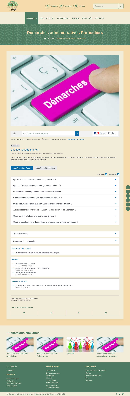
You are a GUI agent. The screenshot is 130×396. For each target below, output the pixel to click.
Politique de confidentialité (56, 394)
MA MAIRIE (32, 18)
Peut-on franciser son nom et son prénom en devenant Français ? (38, 253)
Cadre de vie (50, 370)
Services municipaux (13, 383)
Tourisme (89, 380)
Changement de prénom (76, 139)
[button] (65, 180)
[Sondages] (80, 344)
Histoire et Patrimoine (93, 375)
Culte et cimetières (53, 388)
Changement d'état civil (58, 139)
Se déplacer (50, 375)
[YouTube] (79, 6)
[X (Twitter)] (51, 312)
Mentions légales (40, 394)
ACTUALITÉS (87, 18)
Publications (10, 381)
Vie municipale (11, 386)
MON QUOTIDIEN (48, 18)
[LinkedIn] (105, 312)
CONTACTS (99, 18)
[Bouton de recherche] (120, 6)
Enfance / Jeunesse (53, 373)
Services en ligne (12, 378)
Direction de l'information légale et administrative (25, 298)
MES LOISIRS (63, 18)
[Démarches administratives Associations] (20, 344)
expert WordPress (27, 394)
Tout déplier (114, 174)
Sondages (70, 353)
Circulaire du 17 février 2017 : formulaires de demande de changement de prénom (44, 285)
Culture (88, 373)
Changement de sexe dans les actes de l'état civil (32, 268)
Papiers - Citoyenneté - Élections (37, 139)
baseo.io (28, 300)
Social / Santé (51, 380)
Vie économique (52, 385)
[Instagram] (65, 6)
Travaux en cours (52, 383)
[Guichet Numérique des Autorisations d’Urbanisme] (110, 344)
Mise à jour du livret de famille (26, 272)
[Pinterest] (78, 312)
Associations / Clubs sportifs (96, 370)
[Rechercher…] (105, 6)
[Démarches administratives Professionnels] (50, 344)
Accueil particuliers (17, 139)
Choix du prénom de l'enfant (25, 264)
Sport (87, 378)
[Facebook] (51, 6)
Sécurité (49, 378)
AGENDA (75, 18)
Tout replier (102, 174)
